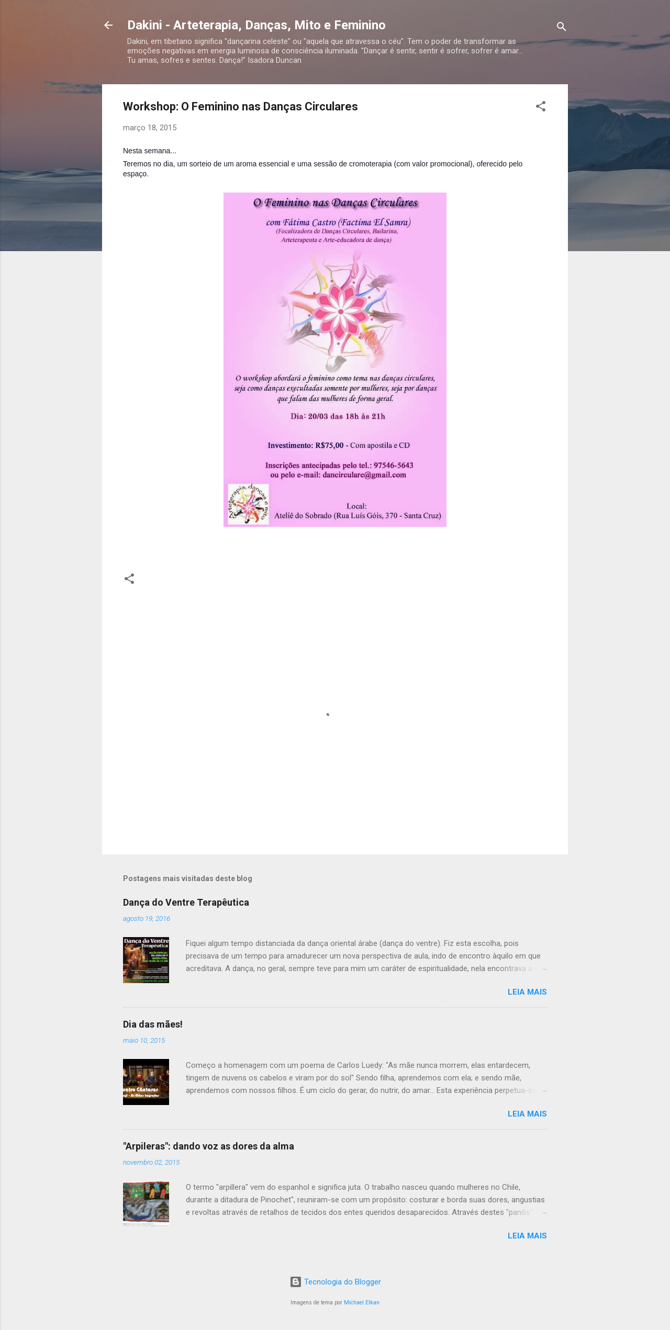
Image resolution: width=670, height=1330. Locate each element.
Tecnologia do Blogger (335, 1282)
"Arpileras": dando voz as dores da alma (208, 1146)
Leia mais (527, 992)
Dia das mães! (153, 1024)
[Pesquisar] (561, 28)
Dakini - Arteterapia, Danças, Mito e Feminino (256, 25)
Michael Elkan (361, 1302)
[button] (540, 108)
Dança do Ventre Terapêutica (186, 902)
